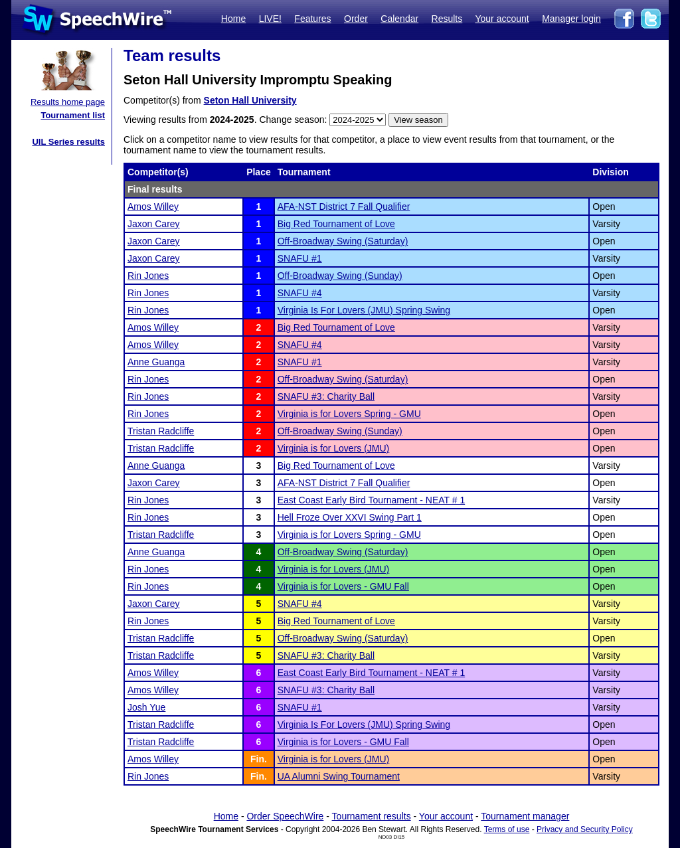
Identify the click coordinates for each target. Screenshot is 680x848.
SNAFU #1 (300, 258)
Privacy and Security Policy (585, 829)
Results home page (68, 102)
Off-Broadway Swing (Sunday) (340, 275)
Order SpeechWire (284, 816)
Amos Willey (153, 206)
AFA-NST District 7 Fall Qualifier (344, 206)
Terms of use (507, 829)
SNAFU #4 (300, 293)
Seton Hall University (250, 100)
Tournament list (73, 115)
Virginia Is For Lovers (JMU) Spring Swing (364, 310)
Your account (502, 18)
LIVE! (270, 18)
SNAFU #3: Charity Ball (326, 396)
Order (356, 18)
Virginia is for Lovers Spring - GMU (349, 413)
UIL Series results (68, 142)
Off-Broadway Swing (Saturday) (343, 241)
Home (233, 18)
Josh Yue (146, 707)
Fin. (258, 759)
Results (447, 18)
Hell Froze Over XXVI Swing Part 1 (350, 517)
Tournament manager (525, 816)
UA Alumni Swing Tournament (339, 776)
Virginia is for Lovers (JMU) (334, 448)
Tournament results (371, 816)
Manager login (571, 18)
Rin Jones (148, 275)
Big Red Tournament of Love (336, 223)
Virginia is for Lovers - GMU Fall (343, 586)
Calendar (399, 18)
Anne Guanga (156, 362)
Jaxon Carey (154, 223)
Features (312, 18)
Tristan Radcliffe (161, 431)
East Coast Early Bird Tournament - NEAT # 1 (371, 500)
